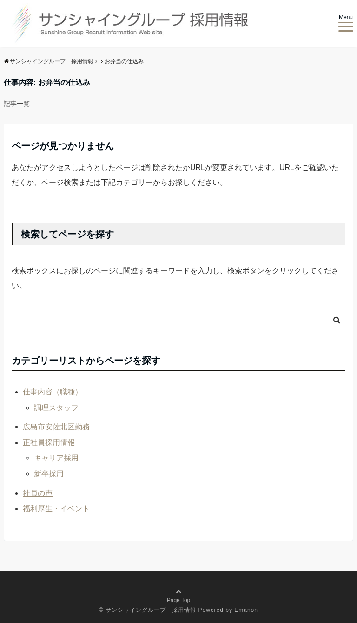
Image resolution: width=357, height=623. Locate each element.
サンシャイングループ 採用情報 (151, 610)
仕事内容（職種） (52, 392)
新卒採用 (49, 474)
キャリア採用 (56, 458)
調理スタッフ (56, 408)
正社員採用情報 (49, 442)
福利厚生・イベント (56, 508)
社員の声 (38, 493)
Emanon (246, 610)
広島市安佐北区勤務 (56, 427)
